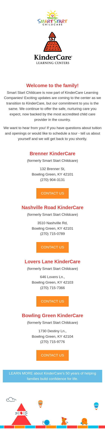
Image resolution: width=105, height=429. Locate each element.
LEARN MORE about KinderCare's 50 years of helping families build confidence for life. (52, 376)
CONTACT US (52, 193)
